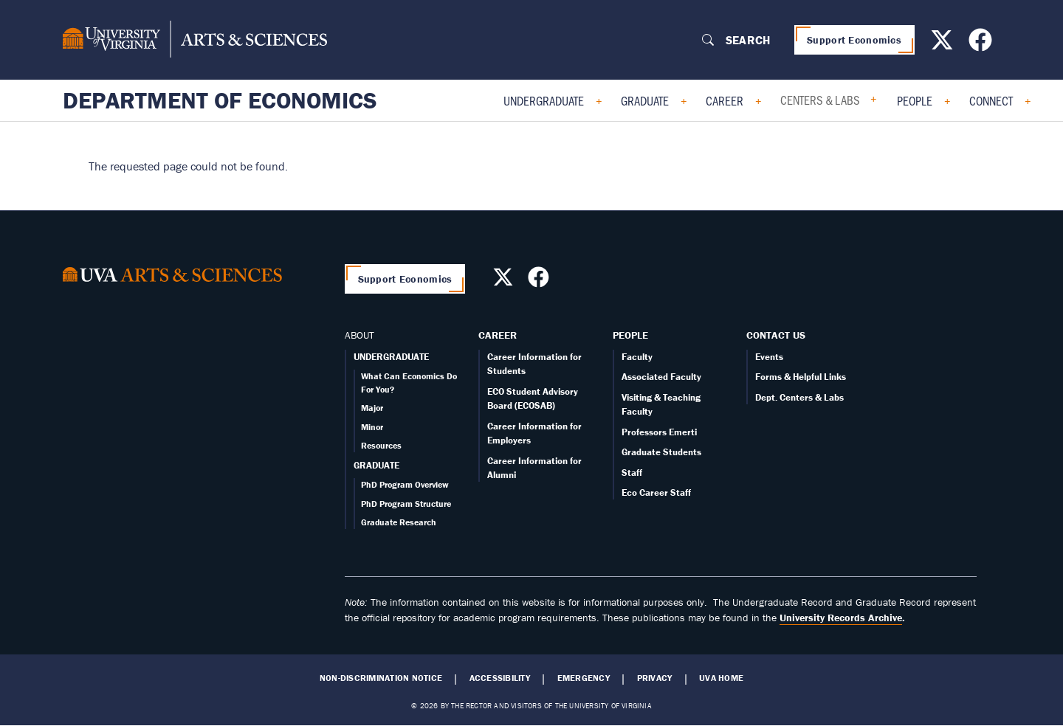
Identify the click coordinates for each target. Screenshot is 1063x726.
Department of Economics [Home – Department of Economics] (220, 100)
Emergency (583, 678)
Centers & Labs (820, 99)
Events (769, 356)
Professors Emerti (659, 432)
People (914, 100)
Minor (372, 426)
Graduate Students (661, 452)
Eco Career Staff (656, 492)
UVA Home (721, 678)
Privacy (654, 678)
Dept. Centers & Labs (799, 397)
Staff (632, 472)
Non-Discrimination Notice (381, 678)
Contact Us (775, 335)
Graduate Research (398, 522)
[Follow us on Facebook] (982, 44)
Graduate (645, 100)
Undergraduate (543, 100)
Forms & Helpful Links (800, 376)
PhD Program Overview (405, 484)
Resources (381, 445)
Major (372, 407)
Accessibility (499, 678)
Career (724, 100)
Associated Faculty (661, 376)
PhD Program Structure (406, 503)
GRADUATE (376, 465)
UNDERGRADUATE (391, 356)
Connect (991, 100)
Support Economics (854, 39)
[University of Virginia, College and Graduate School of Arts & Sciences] (195, 40)
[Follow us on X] (943, 44)
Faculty (637, 356)
